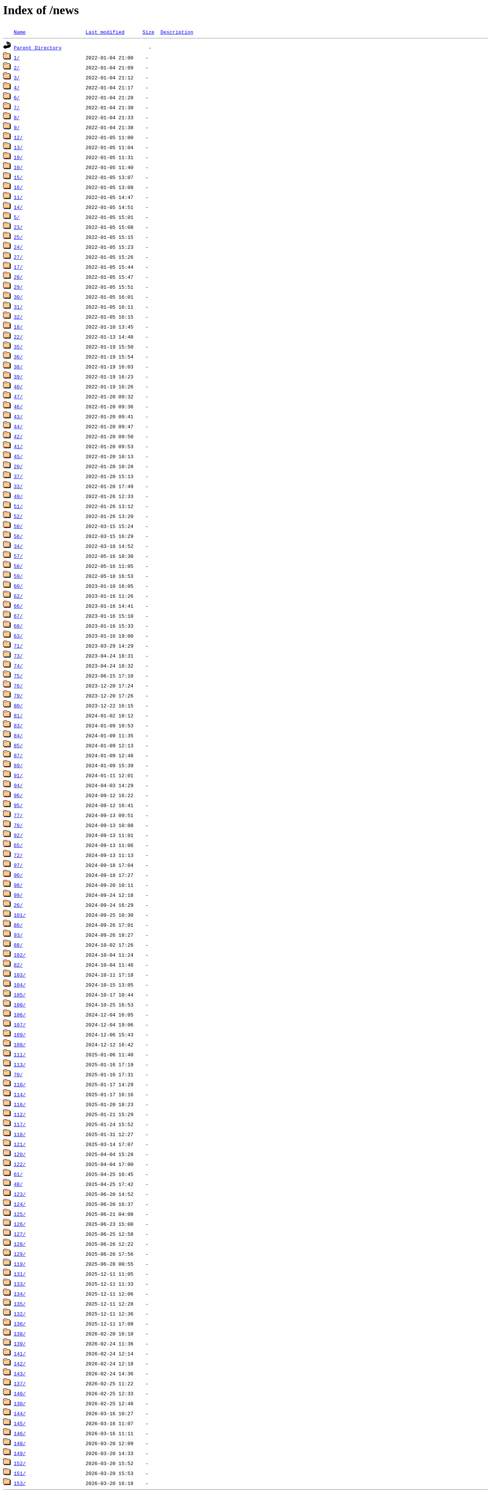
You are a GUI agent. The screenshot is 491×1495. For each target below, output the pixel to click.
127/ (20, 1233)
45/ (18, 456)
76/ (18, 685)
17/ (18, 266)
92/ (18, 835)
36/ (18, 356)
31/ (18, 306)
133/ (20, 1283)
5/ (17, 217)
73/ (18, 655)
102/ (20, 954)
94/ (18, 785)
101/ (20, 914)
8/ (17, 117)
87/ (18, 755)
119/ (20, 1263)
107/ (20, 1024)
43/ (18, 416)
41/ (18, 446)
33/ (18, 486)
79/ (18, 695)
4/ (17, 87)
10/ (18, 167)
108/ (20, 1044)
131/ (20, 1273)
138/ (20, 1333)
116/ (20, 1104)
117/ (20, 1124)
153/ (20, 1483)
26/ (18, 904)
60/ (18, 585)
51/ (18, 506)
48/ (18, 1184)
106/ (20, 1014)
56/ (18, 536)
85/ (18, 745)
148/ (20, 1443)
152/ (20, 1463)
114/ (20, 1094)
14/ (18, 207)
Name (20, 31)
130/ (20, 1403)
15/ (18, 177)
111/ (20, 1054)
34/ (18, 546)
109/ (20, 1034)
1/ (17, 57)
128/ (20, 1243)
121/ (20, 1144)
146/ (20, 1433)
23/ (18, 227)
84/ (18, 735)
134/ (20, 1293)
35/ (18, 346)
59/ (18, 575)
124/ (20, 1204)
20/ (18, 466)
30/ (18, 296)
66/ (18, 605)
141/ (20, 1353)
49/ (18, 496)
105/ (20, 994)
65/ (18, 845)
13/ (18, 147)
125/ (20, 1213)
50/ (18, 526)
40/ (18, 386)
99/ (18, 894)
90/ (18, 875)
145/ (20, 1423)
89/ (18, 765)
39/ (18, 376)
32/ (18, 316)
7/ (17, 107)
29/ (18, 286)
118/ (20, 1134)
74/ (18, 665)
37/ (18, 476)
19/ (18, 157)
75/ (18, 675)
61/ (18, 1174)
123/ (20, 1194)
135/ (20, 1303)
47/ (18, 396)
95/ (18, 805)
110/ (20, 1084)
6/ (17, 97)
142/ (20, 1363)
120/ (20, 1154)
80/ (18, 705)
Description (176, 31)
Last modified (105, 31)
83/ (18, 725)
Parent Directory (38, 47)
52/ (18, 516)
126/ (20, 1223)
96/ (18, 795)
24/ (18, 246)
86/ (18, 924)
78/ (18, 825)
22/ (18, 336)
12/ (18, 137)
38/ (18, 366)
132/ (20, 1313)
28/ (18, 276)
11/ (18, 197)
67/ (18, 615)
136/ (20, 1323)
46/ (18, 406)
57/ (18, 556)
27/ (18, 256)
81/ (18, 715)
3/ (17, 77)
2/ (17, 67)
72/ (18, 855)
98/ (18, 885)
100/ (20, 1004)
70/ (18, 1074)
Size (148, 31)
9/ (17, 127)
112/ (20, 1114)
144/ (20, 1413)
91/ (18, 775)
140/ (20, 1393)
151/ (20, 1473)
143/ (20, 1373)
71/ (18, 645)
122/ (20, 1164)
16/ (18, 187)
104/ (20, 984)
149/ (20, 1453)
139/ (20, 1343)
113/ (20, 1064)
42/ (18, 436)
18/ (18, 326)
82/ (18, 964)
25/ (18, 237)
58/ (18, 565)
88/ (18, 944)
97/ (18, 865)
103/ (20, 974)
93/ (18, 934)
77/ (18, 815)
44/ (18, 426)
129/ (20, 1253)
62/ (18, 595)
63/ (18, 635)
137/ (20, 1383)
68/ (18, 625)
